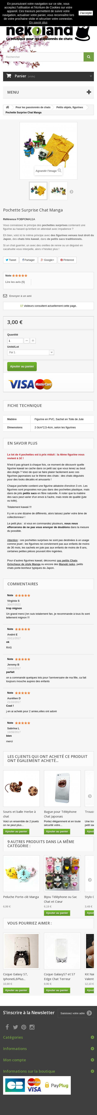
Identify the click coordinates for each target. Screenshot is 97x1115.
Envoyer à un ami (20, 295)
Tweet (11, 259)
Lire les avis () (15, 281)
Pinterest (67, 259)
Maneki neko (67, 564)
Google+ (47, 259)
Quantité (12, 334)
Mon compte (14, 1059)
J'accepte (86, 13)
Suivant (71, 191)
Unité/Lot (13, 346)
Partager (28, 259)
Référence (9, 219)
